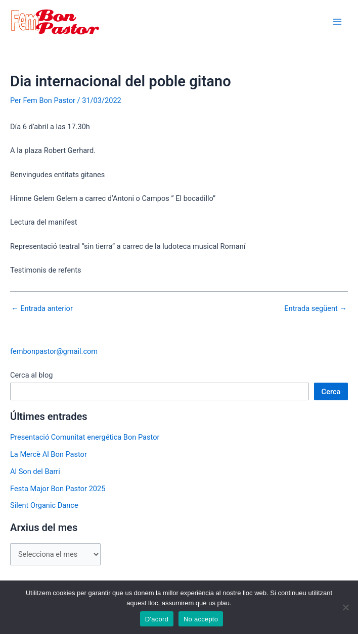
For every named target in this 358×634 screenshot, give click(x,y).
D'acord (156, 619)
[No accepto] (345, 607)
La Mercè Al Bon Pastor (48, 454)
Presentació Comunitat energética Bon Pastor (84, 437)
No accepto (201, 619)
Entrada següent (315, 308)
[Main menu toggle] (337, 21)
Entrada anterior (42, 308)
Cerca (331, 391)
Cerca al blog (31, 375)
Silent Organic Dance (44, 505)
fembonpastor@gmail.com (54, 351)
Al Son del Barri (35, 471)
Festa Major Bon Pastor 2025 (57, 488)
